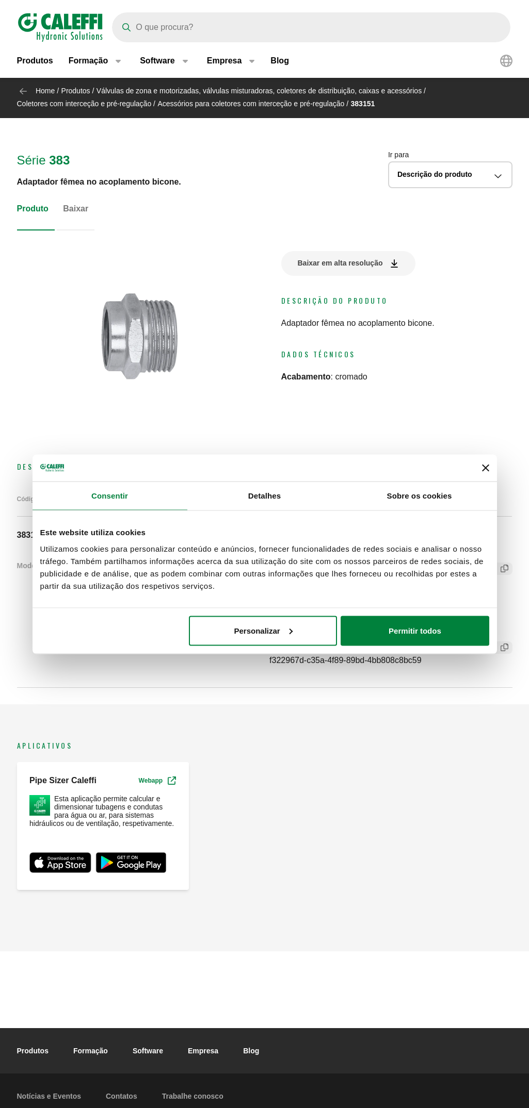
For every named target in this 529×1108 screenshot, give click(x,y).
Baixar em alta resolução (340, 263)
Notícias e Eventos (49, 1096)
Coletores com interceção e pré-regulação (84, 104)
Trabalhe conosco (192, 1096)
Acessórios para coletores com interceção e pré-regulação (250, 104)
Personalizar (263, 630)
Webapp (157, 780)
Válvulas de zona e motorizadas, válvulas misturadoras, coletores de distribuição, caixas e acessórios (259, 91)
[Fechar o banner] (485, 467)
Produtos (35, 61)
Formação (90, 1051)
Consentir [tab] (109, 495)
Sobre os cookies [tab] (419, 495)
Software (148, 1051)
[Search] (311, 27)
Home (45, 91)
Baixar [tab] (75, 208)
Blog (279, 61)
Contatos (121, 1096)
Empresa (203, 1051)
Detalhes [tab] (264, 495)
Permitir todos (415, 630)
